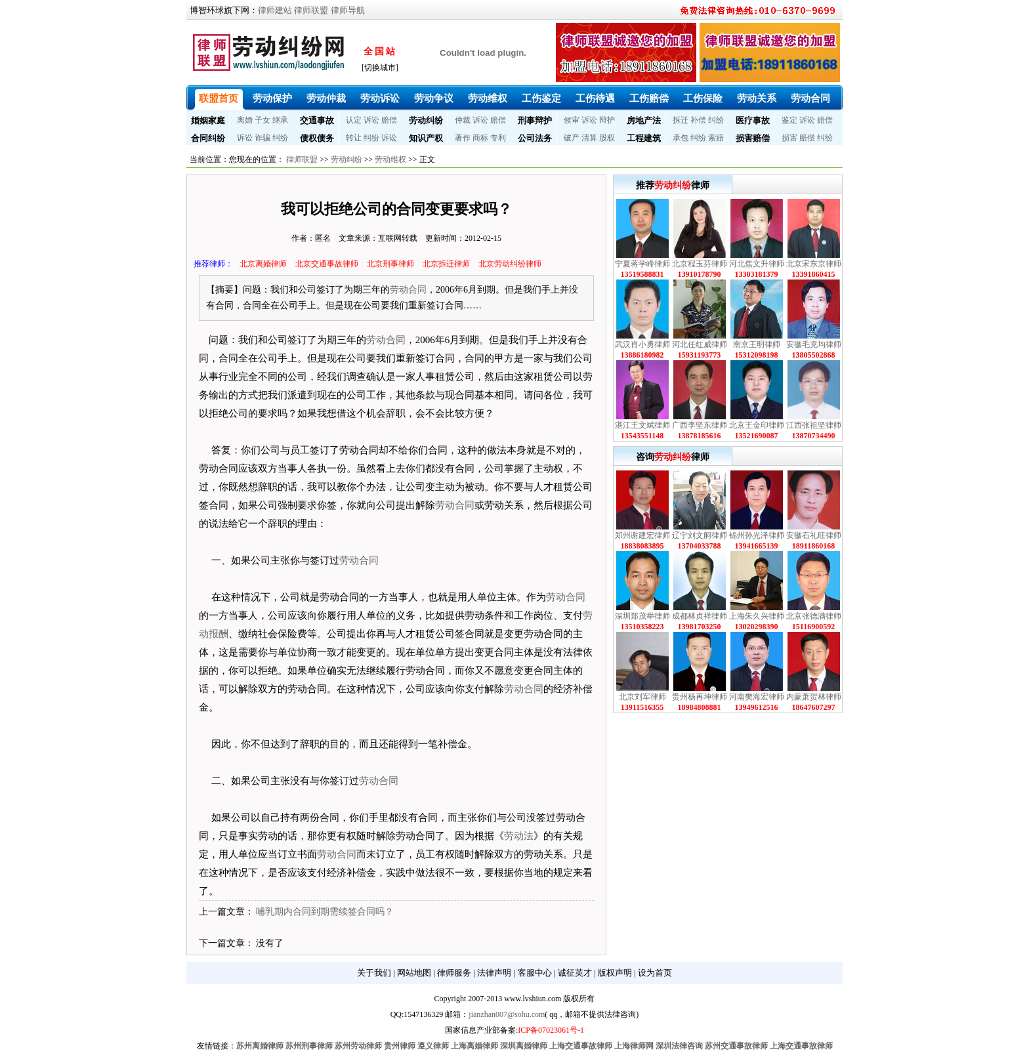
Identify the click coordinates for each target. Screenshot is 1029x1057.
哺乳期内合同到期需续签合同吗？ (325, 912)
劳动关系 (756, 98)
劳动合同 (810, 98)
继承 (280, 120)
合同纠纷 (208, 138)
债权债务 (317, 138)
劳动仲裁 (326, 98)
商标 (480, 137)
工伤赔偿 (649, 98)
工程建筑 (644, 138)
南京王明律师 (756, 344)
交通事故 (317, 120)
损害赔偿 (753, 138)
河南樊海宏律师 (756, 696)
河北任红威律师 (699, 344)
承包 (680, 137)
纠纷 (716, 120)
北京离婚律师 (263, 263)
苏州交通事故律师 (736, 1045)
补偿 (698, 120)
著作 (463, 137)
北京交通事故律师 (326, 263)
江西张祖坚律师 (813, 425)
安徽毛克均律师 (813, 344)
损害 (789, 137)
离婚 (245, 120)
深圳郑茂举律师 (642, 616)
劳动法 (519, 836)
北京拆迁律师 (446, 263)
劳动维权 (487, 98)
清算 (589, 137)
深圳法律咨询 (679, 1045)
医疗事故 (753, 120)
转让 (354, 137)
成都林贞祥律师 (699, 616)
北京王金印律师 (756, 425)
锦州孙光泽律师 (756, 535)
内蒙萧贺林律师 (813, 696)
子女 (262, 120)
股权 (607, 137)
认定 (354, 120)
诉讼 (371, 120)
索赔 (716, 137)
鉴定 (789, 120)
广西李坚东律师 (699, 425)
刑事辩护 (535, 120)
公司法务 (535, 138)
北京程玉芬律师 (699, 263)
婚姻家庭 (208, 120)
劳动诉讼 (380, 98)
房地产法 (644, 120)
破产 (571, 137)
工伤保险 (703, 98)
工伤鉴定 (541, 98)
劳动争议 (433, 98)
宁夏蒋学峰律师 (642, 263)
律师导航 (348, 10)
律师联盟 (311, 10)
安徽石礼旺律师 (813, 535)
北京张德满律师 (813, 616)
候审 (571, 120)
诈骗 (262, 137)
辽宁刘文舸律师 (699, 535)
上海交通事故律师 (580, 1045)
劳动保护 (272, 98)
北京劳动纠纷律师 (509, 263)
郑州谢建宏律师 (642, 535)
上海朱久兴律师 (756, 616)
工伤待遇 (595, 98)
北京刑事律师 (390, 263)
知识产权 (426, 138)
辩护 (607, 120)
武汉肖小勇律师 (642, 344)
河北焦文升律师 (756, 263)
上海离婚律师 (474, 1045)
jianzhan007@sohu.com (507, 1014)
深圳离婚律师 (523, 1045)
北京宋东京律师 (813, 263)
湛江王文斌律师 (642, 425)
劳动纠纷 (426, 120)
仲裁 (463, 120)
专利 (498, 137)
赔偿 (389, 120)
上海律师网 (634, 1045)
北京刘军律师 (642, 696)
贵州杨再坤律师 (699, 696)
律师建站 (275, 10)
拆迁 (680, 120)
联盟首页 (218, 98)
